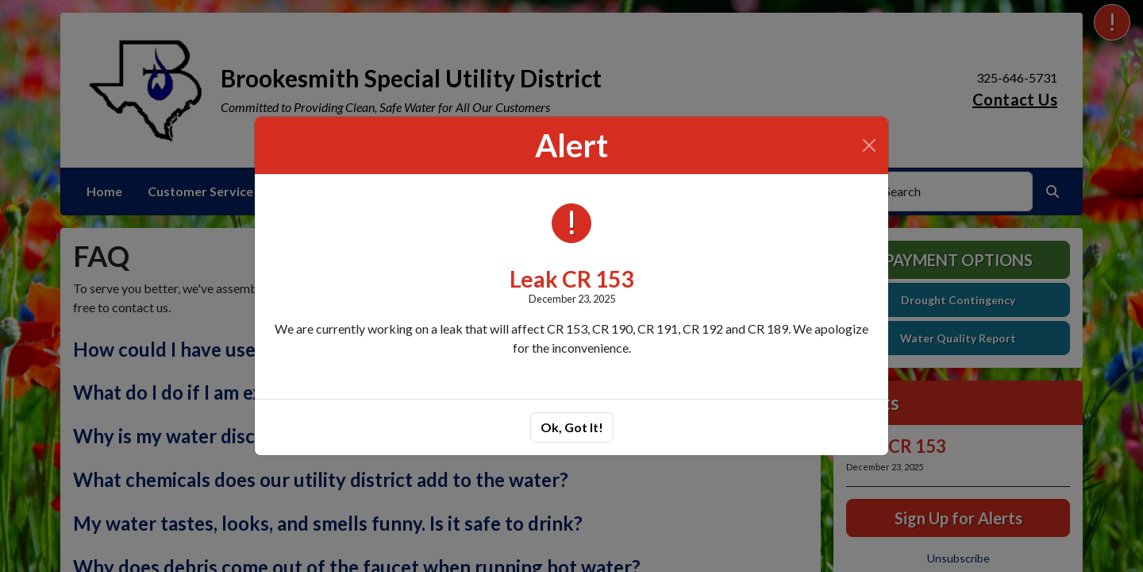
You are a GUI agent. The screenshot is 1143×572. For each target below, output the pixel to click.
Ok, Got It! (572, 427)
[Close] (869, 145)
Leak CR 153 (571, 278)
